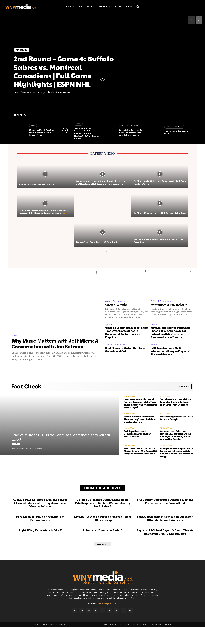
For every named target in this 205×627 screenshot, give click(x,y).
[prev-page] (191, 20)
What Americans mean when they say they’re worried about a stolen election (140, 419)
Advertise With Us (110, 624)
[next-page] (199, 20)
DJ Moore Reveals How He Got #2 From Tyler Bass (160, 213)
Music (33, 125)
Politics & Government (161, 301)
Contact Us (168, 624)
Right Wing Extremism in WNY (40, 530)
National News (129, 396)
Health (154, 324)
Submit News (157, 624)
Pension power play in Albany (169, 304)
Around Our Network (129, 125)
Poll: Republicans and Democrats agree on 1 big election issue (137, 434)
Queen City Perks (116, 304)
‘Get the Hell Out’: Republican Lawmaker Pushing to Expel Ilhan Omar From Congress (175, 402)
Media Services (125, 624)
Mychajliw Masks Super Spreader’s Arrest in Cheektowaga (102, 518)
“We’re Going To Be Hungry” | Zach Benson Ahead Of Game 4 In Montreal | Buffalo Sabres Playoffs (86, 133)
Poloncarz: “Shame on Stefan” (102, 530)
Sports (78, 124)
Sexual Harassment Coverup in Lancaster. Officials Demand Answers (165, 518)
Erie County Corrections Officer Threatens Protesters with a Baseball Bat (165, 501)
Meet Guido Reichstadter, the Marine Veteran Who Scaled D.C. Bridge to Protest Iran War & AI (140, 451)
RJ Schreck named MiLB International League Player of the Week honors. (170, 351)
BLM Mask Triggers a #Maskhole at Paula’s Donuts (40, 518)
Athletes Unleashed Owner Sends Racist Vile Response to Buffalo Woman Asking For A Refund (102, 503)
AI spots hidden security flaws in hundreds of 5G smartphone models (130, 132)
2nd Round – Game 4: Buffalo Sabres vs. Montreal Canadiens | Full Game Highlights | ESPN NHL (64, 71)
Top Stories (21, 50)
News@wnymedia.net (107, 603)
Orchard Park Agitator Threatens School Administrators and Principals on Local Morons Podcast (40, 503)
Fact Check (15, 444)
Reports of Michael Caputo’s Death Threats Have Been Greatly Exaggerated (164, 532)
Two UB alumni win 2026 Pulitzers (176, 132)
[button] (137, 6)
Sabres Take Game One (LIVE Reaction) (96, 242)
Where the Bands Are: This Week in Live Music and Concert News (41, 132)
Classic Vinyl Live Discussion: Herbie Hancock (99, 184)
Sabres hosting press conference (36, 184)
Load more (102, 252)
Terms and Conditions (141, 624)
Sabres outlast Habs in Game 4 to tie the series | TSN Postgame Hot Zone (101, 182)
